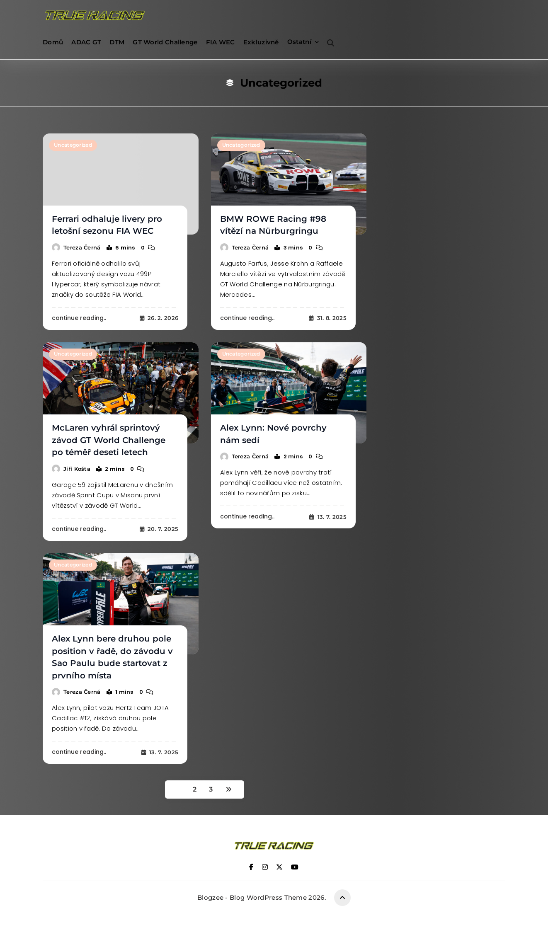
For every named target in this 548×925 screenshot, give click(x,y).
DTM (116, 42)
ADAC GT (86, 42)
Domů (53, 42)
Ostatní (299, 42)
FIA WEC (220, 42)
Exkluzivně (261, 42)
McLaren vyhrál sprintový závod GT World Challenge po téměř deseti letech (111, 437)
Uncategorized (72, 145)
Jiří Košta (76, 465)
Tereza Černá (82, 246)
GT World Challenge (165, 42)
